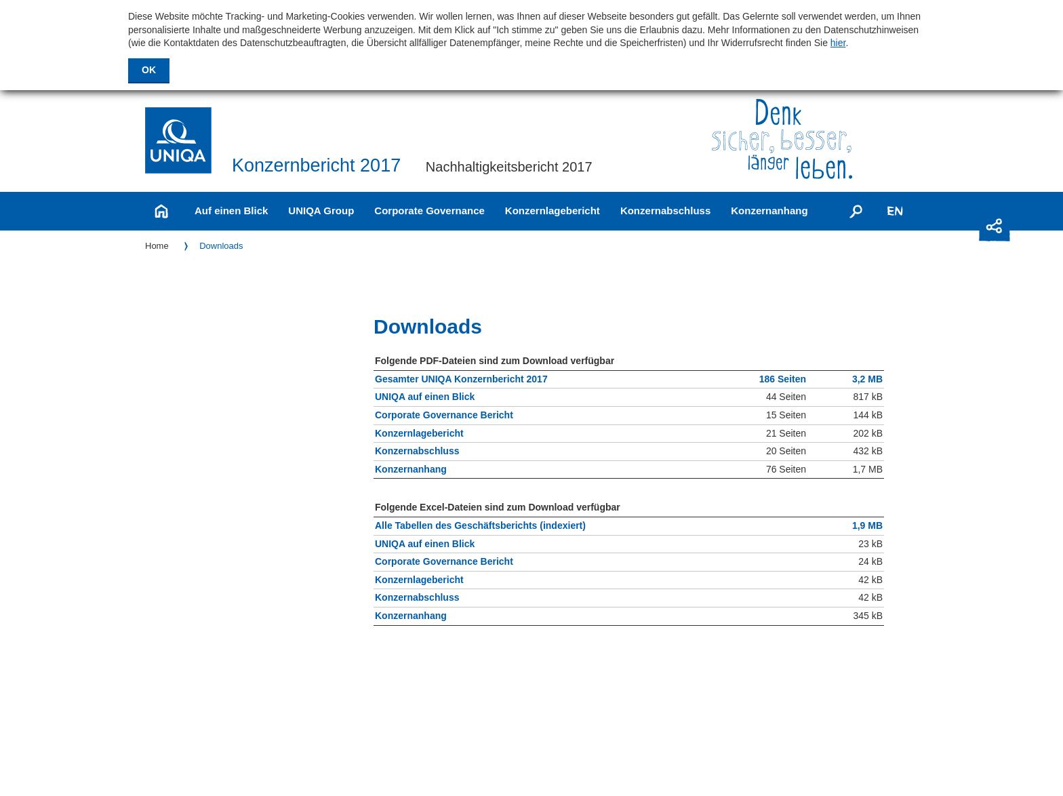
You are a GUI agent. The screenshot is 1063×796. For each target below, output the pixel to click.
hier (838, 42)
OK (149, 69)
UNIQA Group (321, 210)
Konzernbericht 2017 (316, 166)
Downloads (221, 246)
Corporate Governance (429, 210)
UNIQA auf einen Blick (425, 397)
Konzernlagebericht (552, 210)
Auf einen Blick (231, 210)
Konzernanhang (769, 210)
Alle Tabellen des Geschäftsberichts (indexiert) (480, 526)
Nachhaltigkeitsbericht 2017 (509, 166)
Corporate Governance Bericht (444, 416)
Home (157, 246)
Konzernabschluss (665, 210)
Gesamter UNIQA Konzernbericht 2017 (461, 380)
